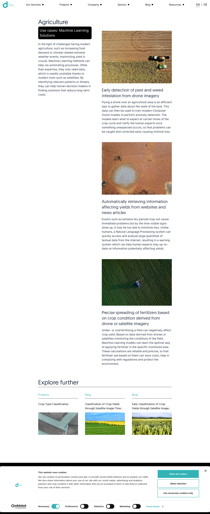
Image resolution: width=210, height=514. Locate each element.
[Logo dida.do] (8, 4)
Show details (153, 508)
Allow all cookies (178, 475)
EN (198, 4)
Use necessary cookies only (178, 495)
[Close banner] (205, 473)
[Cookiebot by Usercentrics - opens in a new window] (19, 508)
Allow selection (178, 485)
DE (205, 4)
